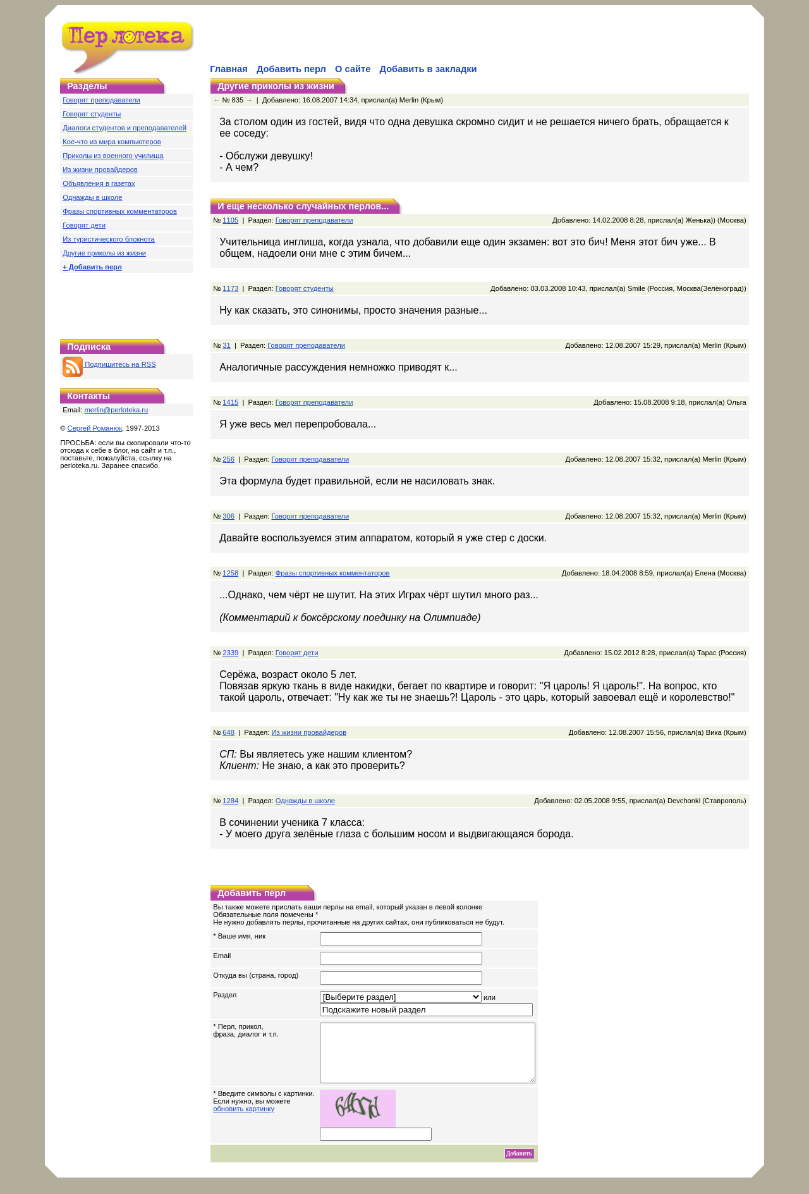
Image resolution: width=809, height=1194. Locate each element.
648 (228, 732)
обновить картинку (243, 1120)
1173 (230, 288)
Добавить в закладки (428, 69)
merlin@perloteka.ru (116, 410)
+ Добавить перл (92, 267)
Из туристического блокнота (109, 239)
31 (226, 345)
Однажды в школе (92, 197)
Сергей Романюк (95, 428)
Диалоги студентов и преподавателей (124, 128)
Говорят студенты (92, 114)
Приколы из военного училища (113, 155)
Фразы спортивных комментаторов (120, 211)
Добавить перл (291, 69)
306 (228, 516)
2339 (230, 652)
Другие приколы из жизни (104, 253)
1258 (230, 573)
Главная (229, 69)
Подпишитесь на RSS (109, 364)
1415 (230, 402)
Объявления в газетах (99, 183)
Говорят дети (84, 225)
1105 (230, 220)
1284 (230, 800)
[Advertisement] (356, 42)
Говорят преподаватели (101, 100)
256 (228, 459)
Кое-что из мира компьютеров (112, 141)
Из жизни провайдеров (100, 169)
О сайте (352, 69)
